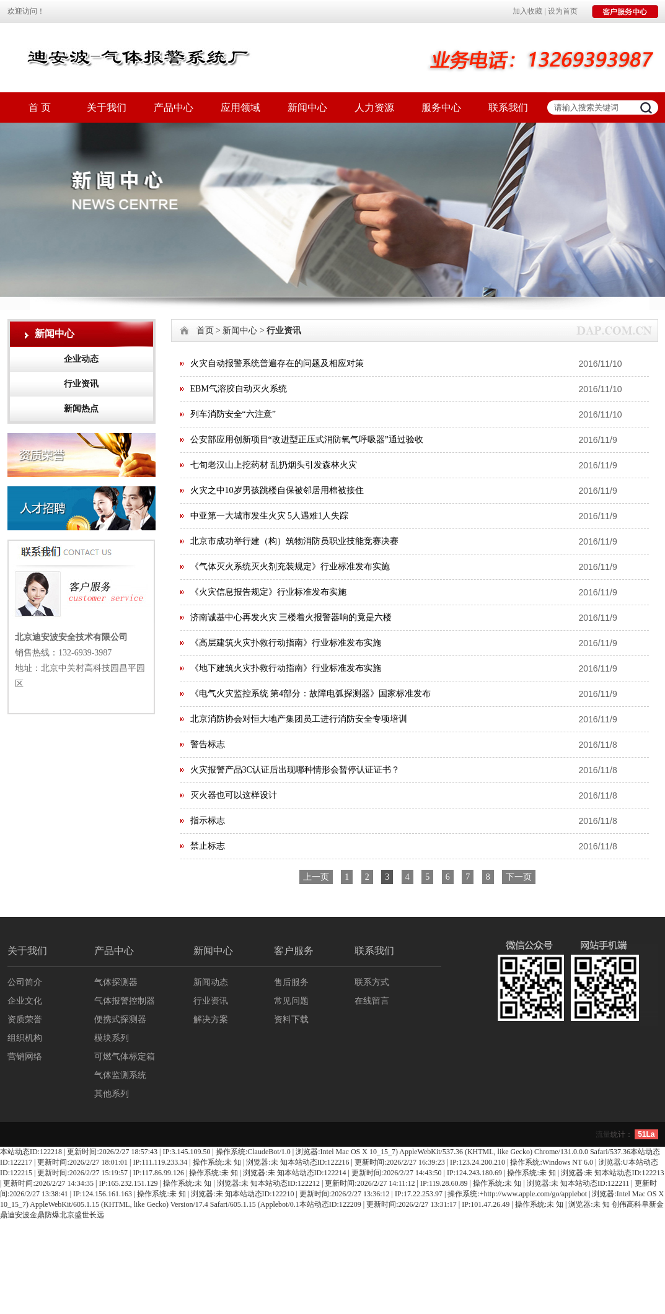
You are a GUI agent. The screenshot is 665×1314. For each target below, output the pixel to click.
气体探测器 (116, 982)
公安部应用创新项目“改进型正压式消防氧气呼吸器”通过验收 (306, 439)
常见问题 (291, 1000)
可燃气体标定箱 (124, 1056)
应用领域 (240, 107)
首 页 (40, 107)
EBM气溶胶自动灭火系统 (238, 388)
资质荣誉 (24, 1019)
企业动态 (81, 359)
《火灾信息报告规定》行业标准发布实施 (268, 592)
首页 (205, 330)
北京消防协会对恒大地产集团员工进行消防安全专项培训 (298, 719)
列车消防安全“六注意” (233, 414)
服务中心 (441, 107)
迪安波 (18, 1215)
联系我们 (508, 107)
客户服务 (294, 950)
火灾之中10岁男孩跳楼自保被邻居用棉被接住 (277, 490)
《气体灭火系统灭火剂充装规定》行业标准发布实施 (290, 566)
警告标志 (207, 744)
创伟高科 (626, 1204)
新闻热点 (81, 408)
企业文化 (24, 1000)
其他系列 (111, 1093)
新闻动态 (210, 982)
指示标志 (207, 820)
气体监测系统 (120, 1075)
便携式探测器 (120, 1019)
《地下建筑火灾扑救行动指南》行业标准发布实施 (285, 668)
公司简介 (24, 982)
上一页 (316, 877)
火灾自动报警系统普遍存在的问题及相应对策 (277, 363)
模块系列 (111, 1038)
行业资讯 (81, 383)
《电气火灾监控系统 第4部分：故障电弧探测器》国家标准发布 (310, 693)
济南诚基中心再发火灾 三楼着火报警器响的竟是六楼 (291, 617)
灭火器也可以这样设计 (233, 795)
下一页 (519, 877)
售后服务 (291, 982)
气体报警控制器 (124, 1000)
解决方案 (210, 1019)
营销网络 (24, 1056)
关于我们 (106, 107)
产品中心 (173, 107)
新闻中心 (307, 107)
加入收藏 (527, 11)
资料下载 (291, 1019)
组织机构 (24, 1038)
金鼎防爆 (44, 1215)
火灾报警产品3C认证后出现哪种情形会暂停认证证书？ (295, 769)
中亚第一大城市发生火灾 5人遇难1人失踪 (269, 515)
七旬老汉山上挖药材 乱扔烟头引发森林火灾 (274, 465)
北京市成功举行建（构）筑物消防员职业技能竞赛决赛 (294, 541)
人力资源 (374, 107)
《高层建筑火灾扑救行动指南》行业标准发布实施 (285, 642)
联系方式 (372, 982)
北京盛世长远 (81, 1215)
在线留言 (372, 1000)
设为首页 (563, 11)
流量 (603, 1134)
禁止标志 (207, 846)
